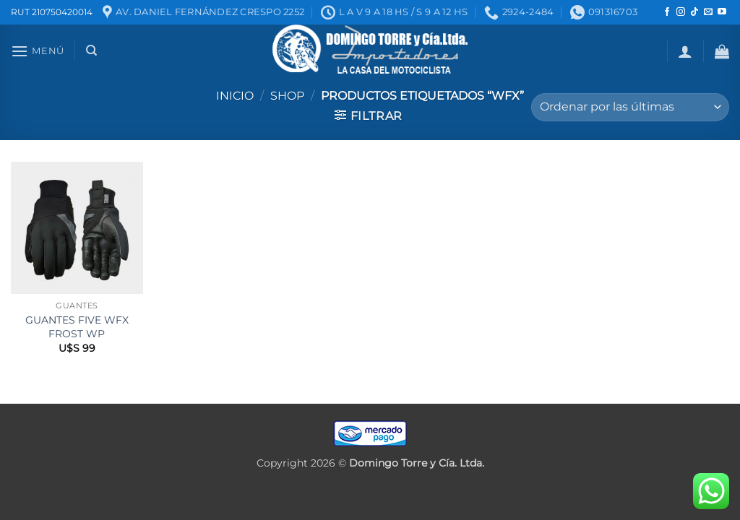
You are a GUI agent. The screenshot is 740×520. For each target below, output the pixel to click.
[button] (37, 51)
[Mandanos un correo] (708, 12)
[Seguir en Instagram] (680, 12)
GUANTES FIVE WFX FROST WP (77, 326)
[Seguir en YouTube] (722, 12)
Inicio (235, 96)
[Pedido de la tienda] (630, 107)
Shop (287, 96)
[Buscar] (91, 50)
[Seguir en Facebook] (667, 12)
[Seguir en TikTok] (694, 12)
